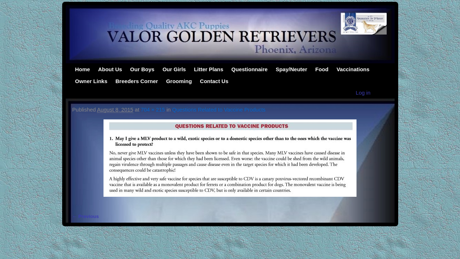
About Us (110, 69)
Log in (363, 93)
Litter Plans (209, 69)
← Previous (85, 216)
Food (321, 69)
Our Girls (174, 69)
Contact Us (214, 81)
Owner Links (91, 81)
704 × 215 (153, 109)
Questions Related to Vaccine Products (219, 109)
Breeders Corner (136, 81)
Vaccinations (352, 69)
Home (82, 69)
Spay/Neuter (291, 69)
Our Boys (142, 69)
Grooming (179, 81)
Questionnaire (249, 69)
